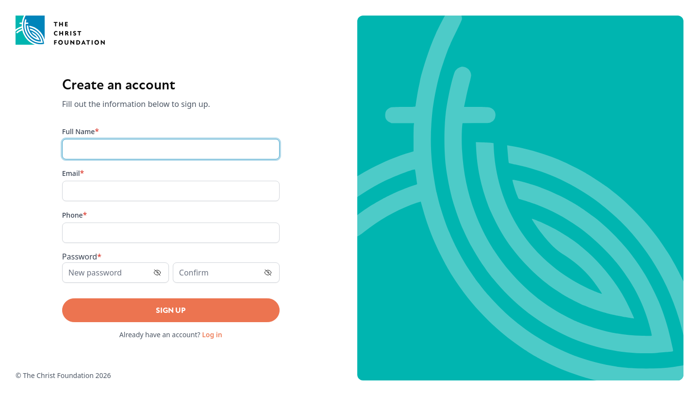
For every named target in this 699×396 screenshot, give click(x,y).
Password (81, 256)
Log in (212, 334)
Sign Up (171, 310)
